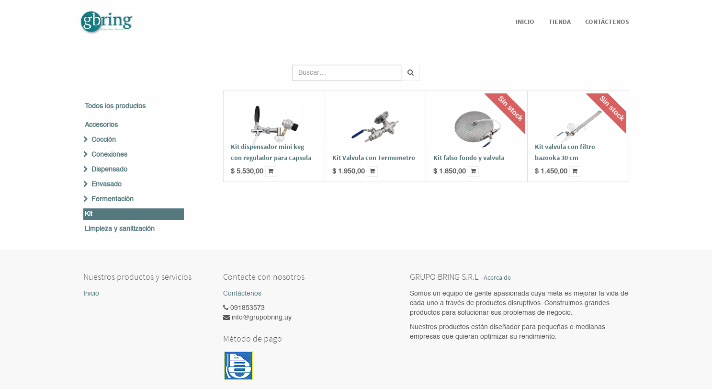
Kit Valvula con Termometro (373, 157)
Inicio (91, 293)
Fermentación (112, 199)
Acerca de (497, 278)
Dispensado (109, 169)
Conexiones (109, 154)
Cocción (103, 140)
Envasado (106, 184)
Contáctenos (242, 293)
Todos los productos (115, 106)
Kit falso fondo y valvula (468, 157)
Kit (88, 214)
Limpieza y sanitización (120, 229)
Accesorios (101, 125)
